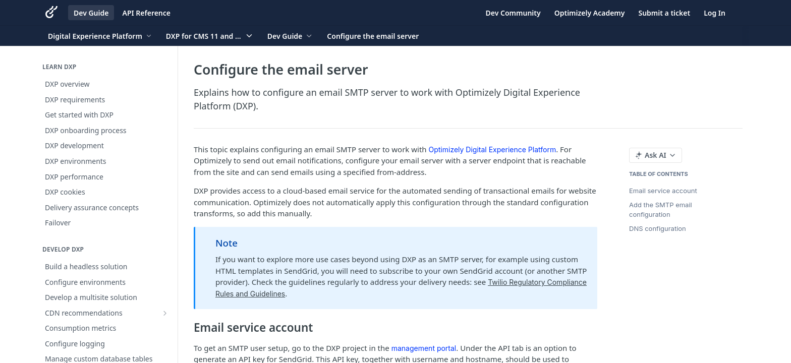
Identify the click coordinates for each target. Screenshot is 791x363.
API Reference (146, 13)
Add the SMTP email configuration (660, 210)
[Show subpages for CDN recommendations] (165, 313)
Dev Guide (91, 13)
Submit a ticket (664, 13)
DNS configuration (657, 228)
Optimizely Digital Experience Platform (492, 149)
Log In (714, 13)
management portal (424, 348)
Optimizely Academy (589, 13)
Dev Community (513, 13)
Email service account (663, 191)
